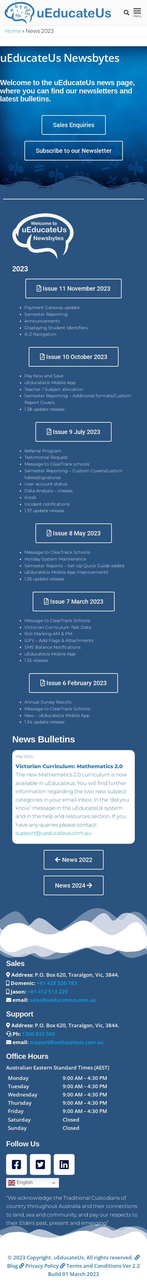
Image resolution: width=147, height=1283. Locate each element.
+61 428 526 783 (57, 983)
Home (13, 31)
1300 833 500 (38, 1033)
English (20, 1183)
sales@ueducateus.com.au (63, 999)
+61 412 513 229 (48, 991)
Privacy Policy (39, 1265)
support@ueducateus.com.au (53, 833)
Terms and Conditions (90, 1265)
